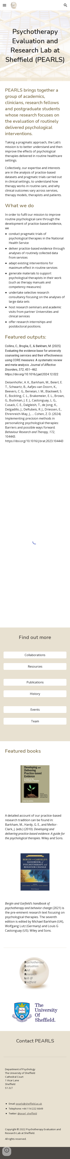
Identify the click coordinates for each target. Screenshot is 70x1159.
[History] (35, 694)
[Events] (35, 709)
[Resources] (35, 666)
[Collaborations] (35, 655)
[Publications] (35, 682)
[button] (4, 5)
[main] (35, 46)
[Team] (35, 721)
